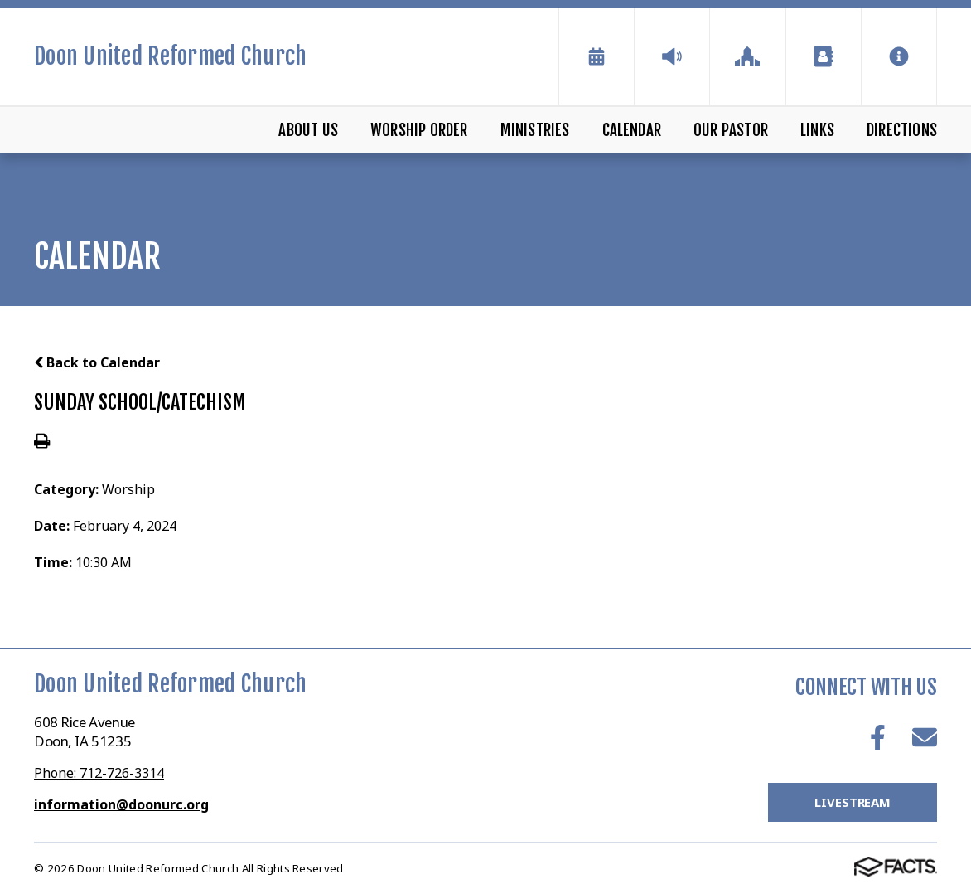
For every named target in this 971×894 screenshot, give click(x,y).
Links (817, 130)
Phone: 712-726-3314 (99, 773)
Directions (902, 130)
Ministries (535, 130)
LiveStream (852, 802)
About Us (308, 130)
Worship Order (418, 130)
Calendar (632, 130)
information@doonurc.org (121, 804)
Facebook (878, 737)
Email (924, 737)
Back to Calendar (97, 362)
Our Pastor (730, 130)
